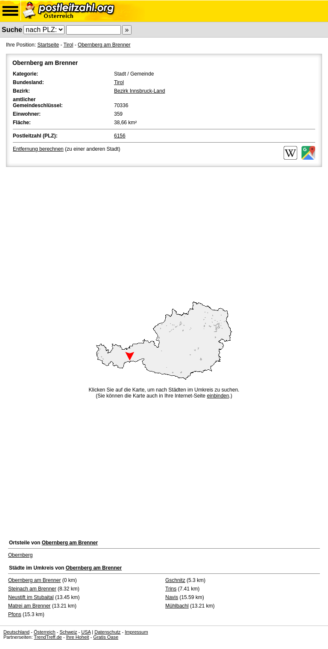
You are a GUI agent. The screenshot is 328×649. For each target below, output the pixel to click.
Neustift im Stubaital (31, 597)
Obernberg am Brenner (104, 45)
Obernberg (20, 555)
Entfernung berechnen (38, 149)
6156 (120, 136)
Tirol (68, 45)
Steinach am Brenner (32, 589)
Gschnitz (175, 580)
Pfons (14, 614)
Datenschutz (107, 631)
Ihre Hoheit (77, 637)
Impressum (136, 631)
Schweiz (68, 631)
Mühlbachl (177, 606)
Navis (171, 597)
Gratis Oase (105, 637)
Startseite (48, 45)
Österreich (45, 631)
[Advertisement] (164, 232)
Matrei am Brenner (29, 606)
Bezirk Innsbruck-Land (139, 91)
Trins (170, 589)
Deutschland (16, 631)
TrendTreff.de (48, 637)
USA (86, 631)
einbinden (218, 396)
